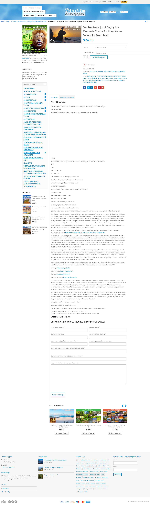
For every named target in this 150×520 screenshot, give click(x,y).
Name (115, 460)
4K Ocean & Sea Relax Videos (99, 72)
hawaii (84, 469)
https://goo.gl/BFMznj (66, 271)
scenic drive (105, 477)
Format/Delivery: (89, 52)
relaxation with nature (88, 477)
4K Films (27, 97)
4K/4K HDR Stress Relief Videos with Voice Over (33, 123)
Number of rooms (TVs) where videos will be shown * (67, 356)
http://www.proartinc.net (72, 233)
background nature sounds (91, 463)
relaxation (78, 477)
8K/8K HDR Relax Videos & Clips (33, 159)
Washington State (88, 489)
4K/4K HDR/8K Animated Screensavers (32, 128)
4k (76, 460)
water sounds (97, 489)
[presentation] (64, 389)
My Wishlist (112, 11)
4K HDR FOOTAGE (30, 100)
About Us (4, 485)
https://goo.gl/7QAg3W (63, 274)
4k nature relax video (84, 460)
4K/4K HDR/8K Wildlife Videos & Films (34, 138)
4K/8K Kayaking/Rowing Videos (33, 144)
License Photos (30, 186)
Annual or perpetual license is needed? (100, 341)
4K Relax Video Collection (34, 108)
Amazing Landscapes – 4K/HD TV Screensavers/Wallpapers (115, 426)
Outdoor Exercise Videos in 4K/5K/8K (34, 177)
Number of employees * (58, 334)
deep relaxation (85, 466)
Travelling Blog (6, 492)
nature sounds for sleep (82, 474)
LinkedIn (91, 88)
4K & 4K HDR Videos (35, 8)
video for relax (93, 80)
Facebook (84, 88)
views (86, 486)
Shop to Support (100, 57)
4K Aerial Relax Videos (32, 91)
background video (103, 463)
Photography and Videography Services (32, 182)
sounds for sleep (99, 480)
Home (25, 8)
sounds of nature (80, 483)
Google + (95, 88)
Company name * (94, 327)
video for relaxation (104, 80)
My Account (104, 11)
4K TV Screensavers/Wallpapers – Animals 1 (88, 426)
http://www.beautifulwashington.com (93, 233)
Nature (105, 76)
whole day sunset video (117, 80)
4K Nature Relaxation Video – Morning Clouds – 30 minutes (62, 426)
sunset (111, 78)
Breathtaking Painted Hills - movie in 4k (39, 208)
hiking (89, 469)
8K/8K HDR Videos (29, 15)
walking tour (79, 489)
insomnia (103, 469)
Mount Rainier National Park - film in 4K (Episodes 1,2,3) (39, 199)
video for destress (90, 483)
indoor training (95, 469)
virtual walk (99, 486)
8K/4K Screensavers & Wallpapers (34, 12)
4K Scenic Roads (30, 111)
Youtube (12, 502)
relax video (98, 477)
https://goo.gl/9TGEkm (70, 277)
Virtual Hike (92, 486)
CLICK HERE (25, 58)
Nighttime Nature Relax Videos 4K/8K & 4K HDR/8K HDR (35, 172)
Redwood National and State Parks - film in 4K (38, 218)
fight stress (78, 469)
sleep (77, 480)
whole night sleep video (90, 82)
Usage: (86, 47)
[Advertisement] (34, 265)
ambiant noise (79, 463)
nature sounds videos (94, 474)
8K (108, 460)
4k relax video (94, 460)
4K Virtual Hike (29, 119)
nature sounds (112, 76)
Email (102, 88)
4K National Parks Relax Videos (33, 104)
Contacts (51, 15)
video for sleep (80, 486)
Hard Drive (28, 163)
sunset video (117, 78)
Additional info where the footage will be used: (64, 363)
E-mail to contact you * (57, 327)
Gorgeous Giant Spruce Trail (51, 475)
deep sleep (93, 466)
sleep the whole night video (100, 78)
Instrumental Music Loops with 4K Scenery (34, 167)
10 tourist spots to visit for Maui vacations (55, 460)
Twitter (88, 88)
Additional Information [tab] (67, 97)
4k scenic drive (103, 460)
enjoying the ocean (97, 76)
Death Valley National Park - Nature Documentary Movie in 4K (39, 229)
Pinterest (99, 88)
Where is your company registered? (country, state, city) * (68, 348)
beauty (89, 76)
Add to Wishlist (91, 65)
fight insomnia (106, 466)
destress (99, 466)
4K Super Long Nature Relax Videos (34, 115)
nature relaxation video (82, 471)
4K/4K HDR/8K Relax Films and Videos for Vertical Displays (35, 133)
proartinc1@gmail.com (9, 467)
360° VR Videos (29, 88)
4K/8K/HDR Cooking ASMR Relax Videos (33, 149)
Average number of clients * (97, 334)
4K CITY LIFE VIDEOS (30, 94)
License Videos (40, 15)
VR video (106, 486)
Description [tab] (54, 97)
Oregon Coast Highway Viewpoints (53, 467)
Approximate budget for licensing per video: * (64, 341)
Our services (5, 488)
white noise (104, 489)
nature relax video (93, 471)
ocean (89, 78)
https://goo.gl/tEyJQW (63, 268)
